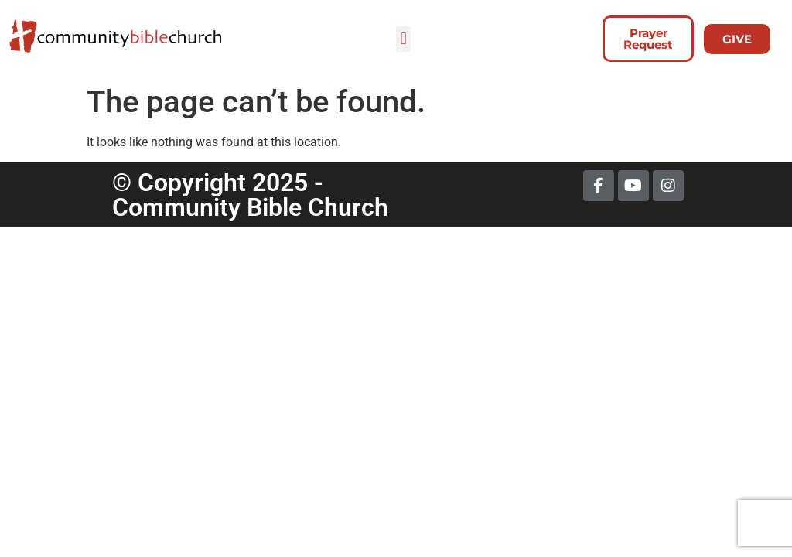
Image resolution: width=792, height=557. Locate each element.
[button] (403, 39)
